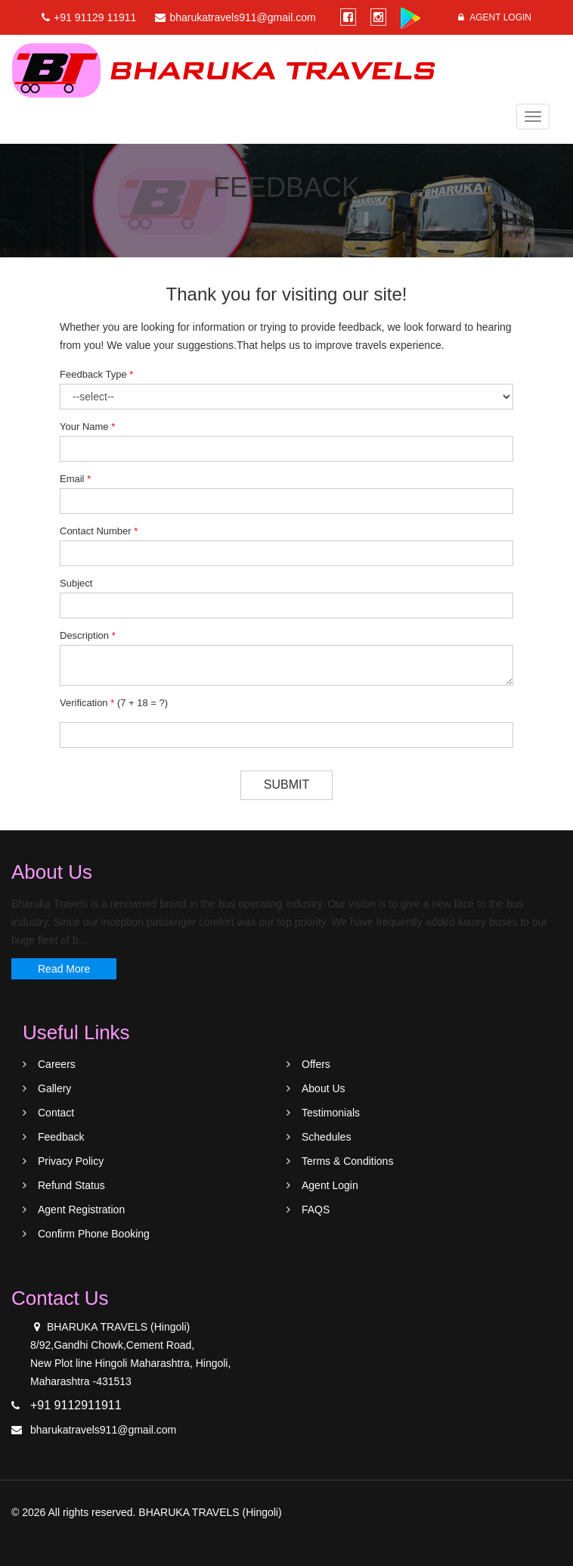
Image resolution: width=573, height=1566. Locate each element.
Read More (64, 969)
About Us (323, 1088)
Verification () (114, 702)
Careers (57, 1064)
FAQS (316, 1209)
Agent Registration (81, 1209)
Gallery (54, 1088)
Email (75, 478)
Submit (286, 784)
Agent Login (494, 17)
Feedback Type (96, 374)
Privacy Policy (71, 1161)
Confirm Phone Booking (94, 1234)
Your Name (87, 426)
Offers (316, 1064)
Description (88, 635)
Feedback (61, 1137)
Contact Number (99, 531)
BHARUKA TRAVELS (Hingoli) (209, 1512)
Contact (56, 1113)
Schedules (326, 1137)
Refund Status (71, 1185)
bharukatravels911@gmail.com (103, 1430)
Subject (76, 583)
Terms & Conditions (347, 1161)
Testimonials (331, 1113)
